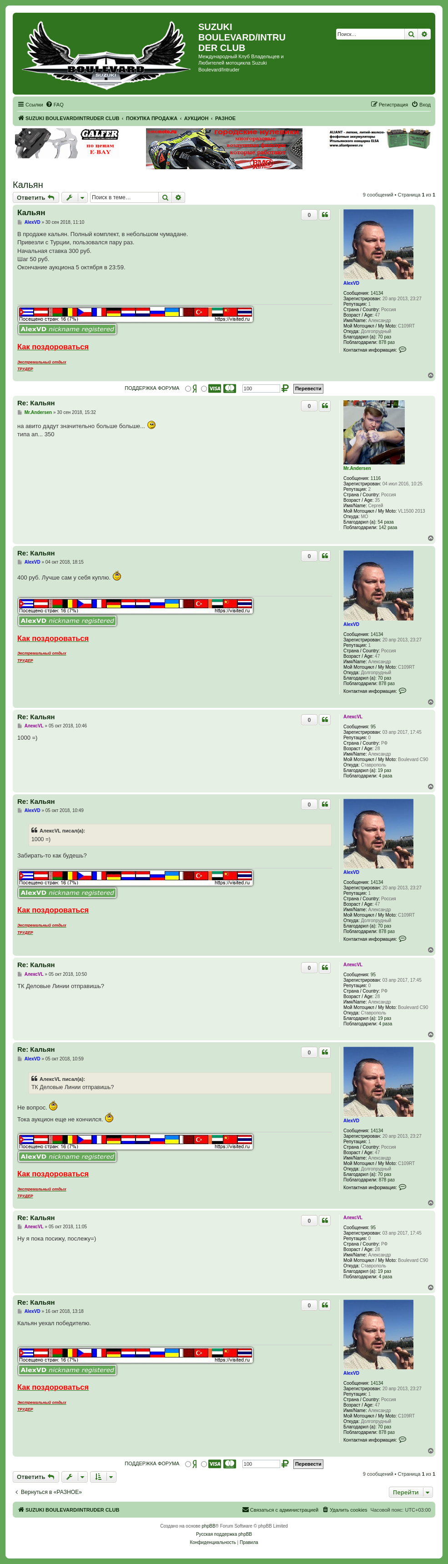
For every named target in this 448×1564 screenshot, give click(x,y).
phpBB (209, 1526)
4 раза (386, 775)
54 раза (386, 522)
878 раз (387, 342)
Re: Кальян (36, 403)
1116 (376, 478)
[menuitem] (54, 104)
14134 (377, 293)
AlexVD (351, 283)
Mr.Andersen (357, 468)
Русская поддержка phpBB (224, 1534)
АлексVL (352, 716)
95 (373, 726)
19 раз (385, 770)
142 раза (388, 527)
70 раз (385, 336)
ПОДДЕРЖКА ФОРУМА (152, 388)
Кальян (28, 185)
